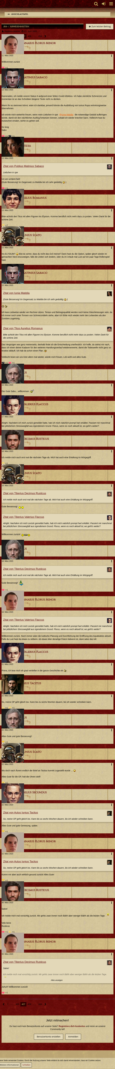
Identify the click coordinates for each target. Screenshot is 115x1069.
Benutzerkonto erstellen (48, 1036)
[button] (111, 4)
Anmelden (73, 1036)
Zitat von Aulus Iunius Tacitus (20, 812)
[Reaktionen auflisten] (5, 67)
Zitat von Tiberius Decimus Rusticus (24, 493)
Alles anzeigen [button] (57, 980)
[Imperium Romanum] (1, 4)
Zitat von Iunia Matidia (16, 293)
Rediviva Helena (12, 31)
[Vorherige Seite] (4, 1004)
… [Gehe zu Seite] (35, 36)
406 (17, 1004)
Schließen (26, 1065)
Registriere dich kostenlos (72, 1026)
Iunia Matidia (67, 114)
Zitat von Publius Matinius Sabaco (23, 166)
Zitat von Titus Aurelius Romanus (23, 328)
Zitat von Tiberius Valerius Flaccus (23, 516)
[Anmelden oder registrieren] (104, 4)
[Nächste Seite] (45, 36)
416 (40, 36)
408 (29, 36)
